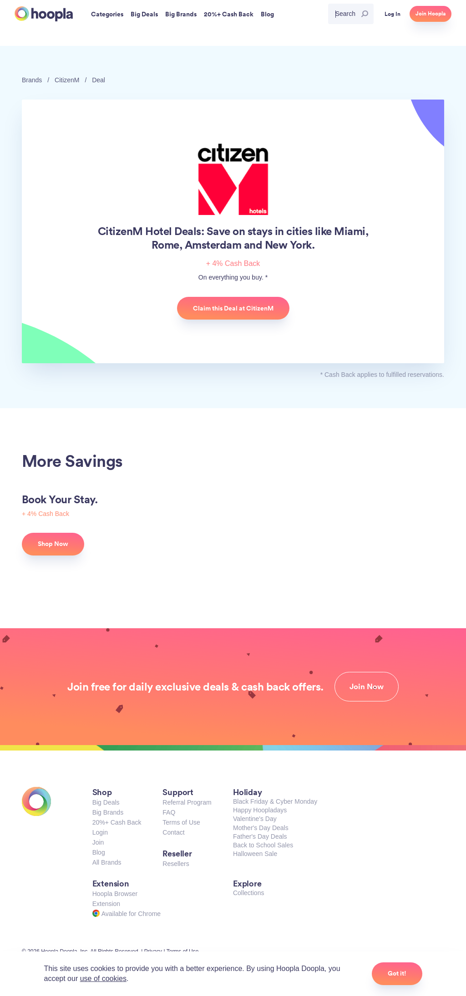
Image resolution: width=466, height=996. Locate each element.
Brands (32, 80)
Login (100, 832)
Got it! (397, 973)
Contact (173, 832)
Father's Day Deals (260, 836)
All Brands (107, 862)
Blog (98, 852)
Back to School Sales (263, 845)
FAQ (168, 812)
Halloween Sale (255, 853)
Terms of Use (181, 822)
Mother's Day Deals (261, 827)
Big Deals (106, 802)
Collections (248, 892)
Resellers (175, 863)
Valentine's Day (255, 818)
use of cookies (103, 978)
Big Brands (107, 812)
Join (98, 842)
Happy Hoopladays (260, 810)
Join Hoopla (430, 14)
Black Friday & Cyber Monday (275, 801)
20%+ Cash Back (117, 822)
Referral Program (186, 802)
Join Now (367, 686)
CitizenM (67, 80)
